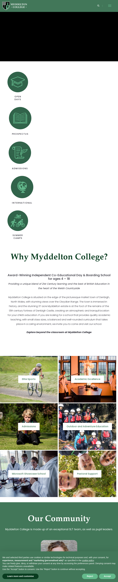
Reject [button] (90, 576)
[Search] (98, 5)
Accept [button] (107, 576)
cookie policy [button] (88, 560)
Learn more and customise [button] (20, 576)
